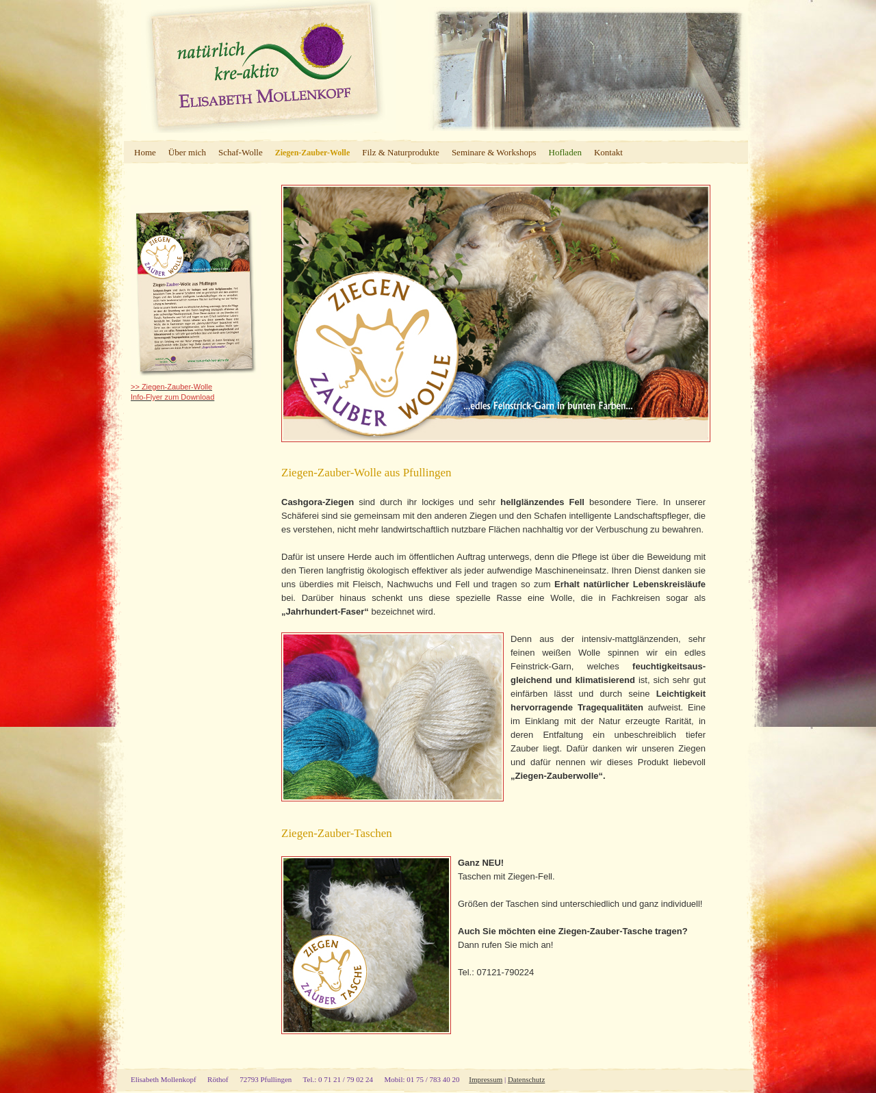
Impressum (485, 1079)
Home (145, 152)
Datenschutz (526, 1079)
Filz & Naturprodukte (400, 152)
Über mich (187, 152)
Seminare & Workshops (494, 152)
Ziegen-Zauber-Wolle (312, 152)
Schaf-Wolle (240, 152)
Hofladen (565, 152)
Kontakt (608, 152)
